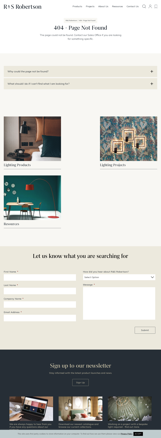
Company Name (14, 234)
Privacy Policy (123, 404)
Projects (85, 398)
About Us (121, 391)
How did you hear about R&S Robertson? (106, 207)
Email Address (13, 247)
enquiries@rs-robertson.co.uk (62, 395)
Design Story (88, 394)
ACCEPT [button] (138, 434)
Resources (86, 401)
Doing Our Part (123, 394)
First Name (11, 207)
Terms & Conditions (126, 401)
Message (89, 220)
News (84, 404)
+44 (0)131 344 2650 (59, 392)
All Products (87, 391)
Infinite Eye (86, 427)
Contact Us (122, 398)
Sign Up (80, 317)
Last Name (11, 220)
